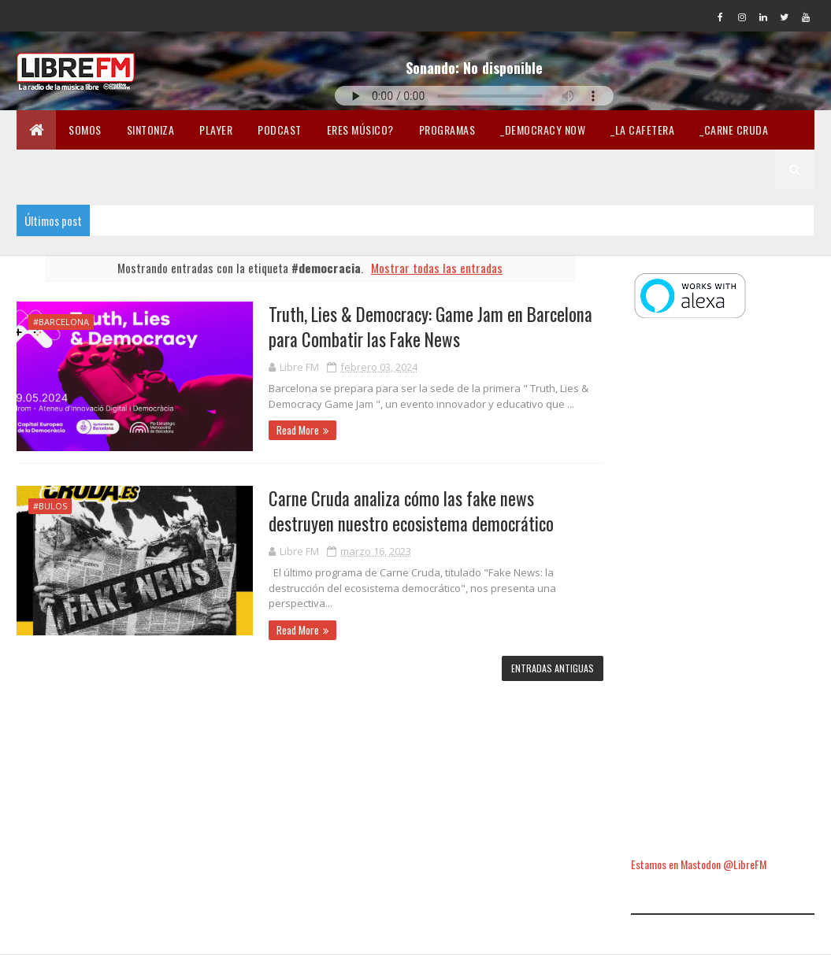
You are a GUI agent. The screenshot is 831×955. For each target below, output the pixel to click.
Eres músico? (360, 129)
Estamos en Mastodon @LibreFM (698, 864)
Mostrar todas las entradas (437, 267)
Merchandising (347, 169)
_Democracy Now (542, 129)
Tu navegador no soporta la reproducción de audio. (474, 95)
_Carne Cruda (733, 129)
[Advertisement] (722, 589)
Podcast (280, 129)
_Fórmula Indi (176, 169)
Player (215, 129)
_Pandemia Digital (73, 169)
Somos (85, 129)
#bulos (50, 506)
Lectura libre (445, 169)
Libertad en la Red (550, 169)
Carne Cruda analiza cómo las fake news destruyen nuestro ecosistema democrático (411, 511)
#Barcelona (61, 322)
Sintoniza (151, 129)
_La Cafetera (642, 129)
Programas (447, 129)
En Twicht (260, 169)
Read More (297, 430)
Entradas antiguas (552, 668)
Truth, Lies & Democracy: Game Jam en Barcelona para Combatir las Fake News (430, 327)
